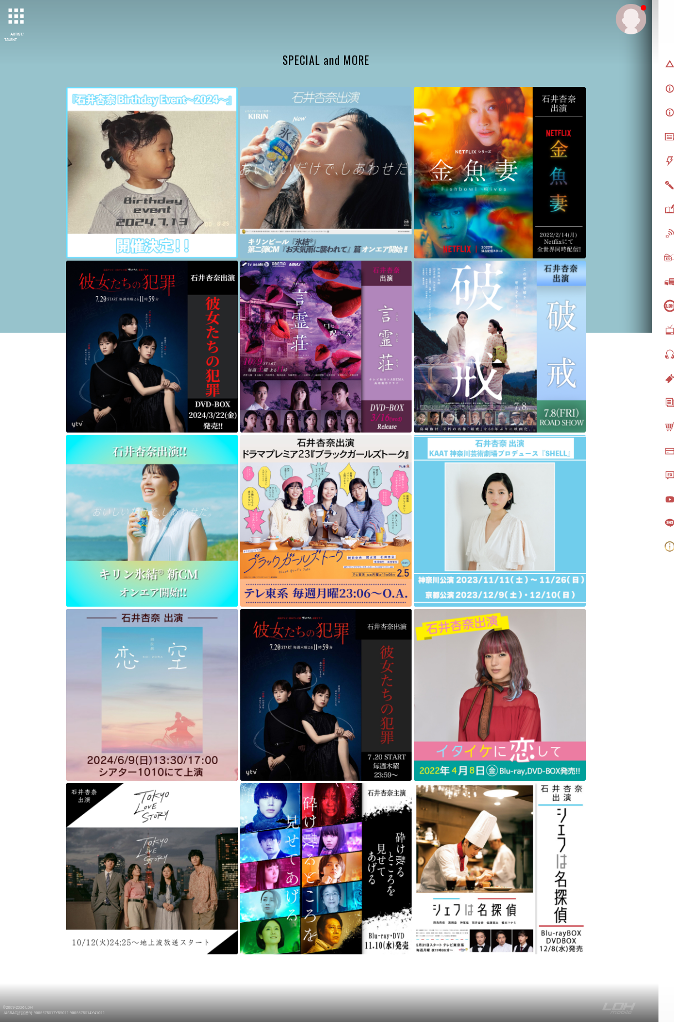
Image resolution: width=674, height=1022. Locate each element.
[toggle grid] (17, 17)
